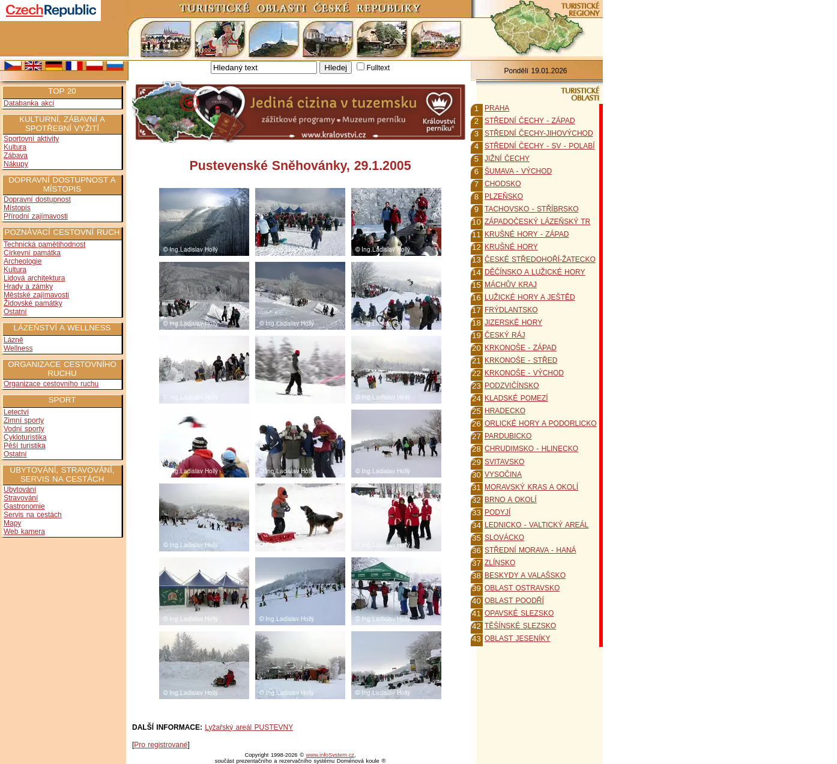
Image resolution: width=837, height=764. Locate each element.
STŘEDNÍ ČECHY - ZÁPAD (530, 121)
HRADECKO (505, 411)
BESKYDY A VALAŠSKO (525, 575)
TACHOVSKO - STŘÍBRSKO (531, 209)
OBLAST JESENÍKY (518, 638)
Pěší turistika (25, 445)
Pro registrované (160, 745)
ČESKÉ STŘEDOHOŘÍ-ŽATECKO (540, 259)
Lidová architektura (34, 278)
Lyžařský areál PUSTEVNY (249, 727)
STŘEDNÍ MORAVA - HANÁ (530, 550)
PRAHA (497, 108)
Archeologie (22, 261)
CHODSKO (503, 184)
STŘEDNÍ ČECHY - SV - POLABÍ (539, 146)
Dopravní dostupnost (37, 199)
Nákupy (16, 164)
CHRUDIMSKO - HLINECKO (531, 448)
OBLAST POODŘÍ (514, 600)
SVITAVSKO (504, 462)
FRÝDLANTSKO (511, 310)
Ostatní (15, 312)
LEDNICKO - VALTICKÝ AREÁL (536, 525)
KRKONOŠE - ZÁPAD (521, 348)
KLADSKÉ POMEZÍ (516, 398)
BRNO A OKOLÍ (511, 500)
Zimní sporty (24, 420)
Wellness (18, 348)
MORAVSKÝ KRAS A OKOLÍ (531, 487)
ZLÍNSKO (500, 563)
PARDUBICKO (508, 436)
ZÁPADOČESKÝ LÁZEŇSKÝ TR (537, 221)
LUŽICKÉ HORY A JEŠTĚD (530, 297)
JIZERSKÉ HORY (513, 322)
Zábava (16, 155)
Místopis (17, 208)
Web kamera (24, 531)
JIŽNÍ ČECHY (507, 158)
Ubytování (20, 489)
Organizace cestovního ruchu (51, 384)
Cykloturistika (25, 437)
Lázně (13, 340)
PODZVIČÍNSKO (512, 385)
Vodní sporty (24, 429)
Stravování (21, 498)
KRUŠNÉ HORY (511, 247)
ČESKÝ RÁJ (505, 335)
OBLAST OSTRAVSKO (522, 588)
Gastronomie (24, 506)
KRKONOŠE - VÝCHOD (524, 373)
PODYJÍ (497, 512)
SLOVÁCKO (504, 537)
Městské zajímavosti (36, 295)
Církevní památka (32, 253)
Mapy (12, 523)
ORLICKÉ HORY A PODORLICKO (541, 423)
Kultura (15, 147)
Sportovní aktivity (31, 139)
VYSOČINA (503, 474)
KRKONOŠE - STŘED (521, 360)
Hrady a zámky (28, 286)
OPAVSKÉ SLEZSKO (519, 613)
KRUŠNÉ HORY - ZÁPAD (527, 234)
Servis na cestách (33, 515)
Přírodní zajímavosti (36, 216)
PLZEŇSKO (504, 196)
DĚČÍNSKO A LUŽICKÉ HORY (535, 272)
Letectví (16, 412)
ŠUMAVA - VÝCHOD (518, 171)
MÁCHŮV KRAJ (511, 284)
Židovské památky (33, 303)
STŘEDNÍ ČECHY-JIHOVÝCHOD (539, 133)
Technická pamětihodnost (44, 244)
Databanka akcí (29, 103)
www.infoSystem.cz (330, 755)
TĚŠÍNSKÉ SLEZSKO (520, 626)
